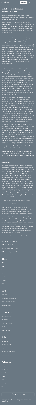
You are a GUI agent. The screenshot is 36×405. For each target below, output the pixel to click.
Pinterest (4, 380)
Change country (18, 394)
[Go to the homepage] (5, 3)
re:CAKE (4, 280)
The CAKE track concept (9, 301)
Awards (4, 326)
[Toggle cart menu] (29, 2)
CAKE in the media (7, 323)
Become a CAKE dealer (8, 351)
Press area (5, 319)
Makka (4, 263)
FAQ (3, 348)
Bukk (3, 270)
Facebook (5, 369)
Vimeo (3, 387)
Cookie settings (6, 355)
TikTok (3, 376)
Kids (3, 283)
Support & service (7, 344)
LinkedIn (4, 373)
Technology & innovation (9, 298)
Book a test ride (6, 305)
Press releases (6, 316)
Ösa (3, 273)
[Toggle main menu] (33, 2)
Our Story (4, 294)
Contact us (23, 2)
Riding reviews (6, 330)
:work (3, 277)
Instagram (5, 366)
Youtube (4, 383)
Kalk (3, 266)
